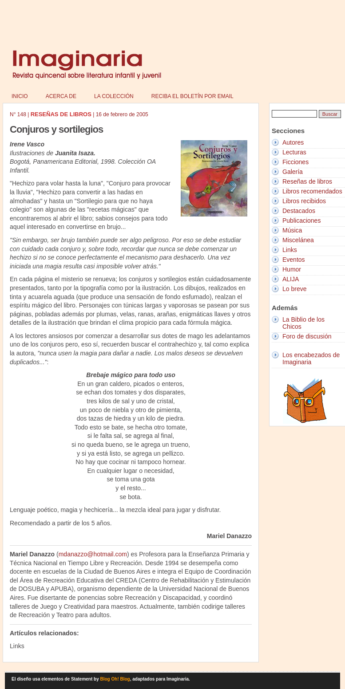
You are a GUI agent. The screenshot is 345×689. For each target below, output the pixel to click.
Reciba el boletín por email (192, 96)
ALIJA (290, 279)
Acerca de (61, 96)
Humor (291, 269)
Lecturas (294, 152)
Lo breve (294, 288)
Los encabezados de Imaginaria (311, 358)
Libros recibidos (304, 201)
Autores (293, 142)
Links (289, 249)
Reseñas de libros (307, 181)
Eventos (293, 259)
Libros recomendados (312, 191)
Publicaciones (301, 220)
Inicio (20, 96)
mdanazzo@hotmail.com (93, 554)
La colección (114, 96)
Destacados (298, 210)
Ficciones (295, 161)
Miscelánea (298, 240)
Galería (292, 171)
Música (292, 230)
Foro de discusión (307, 336)
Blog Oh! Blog (115, 679)
